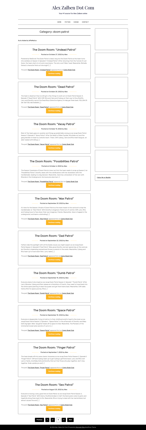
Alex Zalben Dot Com (73, 8)
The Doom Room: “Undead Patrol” (54, 49)
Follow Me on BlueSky (104, 177)
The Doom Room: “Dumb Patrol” (54, 273)
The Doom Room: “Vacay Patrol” (54, 124)
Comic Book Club (69, 70)
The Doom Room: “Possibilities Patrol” (54, 161)
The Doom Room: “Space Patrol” (54, 310)
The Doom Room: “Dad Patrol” (54, 235)
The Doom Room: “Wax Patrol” (54, 198)
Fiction (67, 22)
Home (59, 22)
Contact (85, 22)
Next (70, 420)
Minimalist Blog (80, 427)
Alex (66, 54)
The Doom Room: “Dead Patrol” (54, 87)
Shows (76, 22)
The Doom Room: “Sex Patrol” (54, 384)
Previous (39, 420)
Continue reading (54, 73)
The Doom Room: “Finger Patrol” (54, 347)
